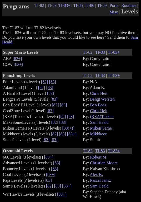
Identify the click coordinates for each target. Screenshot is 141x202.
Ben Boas (98, 105)
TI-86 (89, 5)
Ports (114, 5)
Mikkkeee (98, 134)
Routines (128, 5)
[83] (52, 82)
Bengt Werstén (102, 99)
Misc (113, 12)
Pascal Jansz (100, 180)
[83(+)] (68, 128)
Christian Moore (104, 163)
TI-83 (52, 5)
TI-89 (102, 5)
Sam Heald (99, 122)
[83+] (17, 58)
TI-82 (39, 5)
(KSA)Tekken (102, 116)
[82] (44, 82)
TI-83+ (64, 5)
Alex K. (96, 174)
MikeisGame (101, 128)
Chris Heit (98, 93)
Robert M (98, 157)
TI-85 (78, 5)
